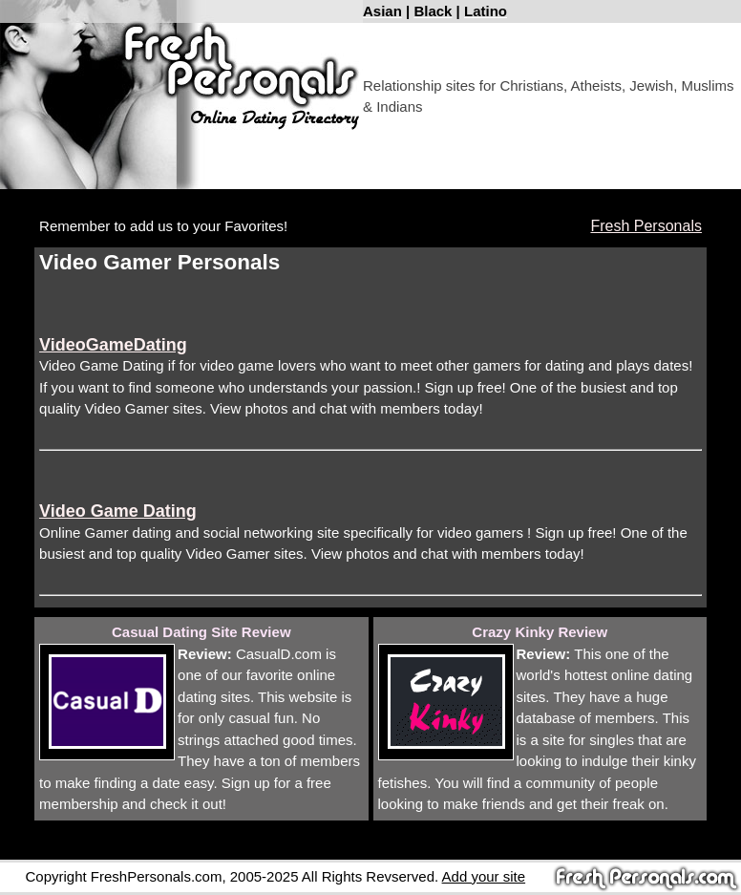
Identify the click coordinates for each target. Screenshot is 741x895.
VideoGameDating (113, 344)
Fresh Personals (646, 226)
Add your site (484, 876)
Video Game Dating (118, 511)
